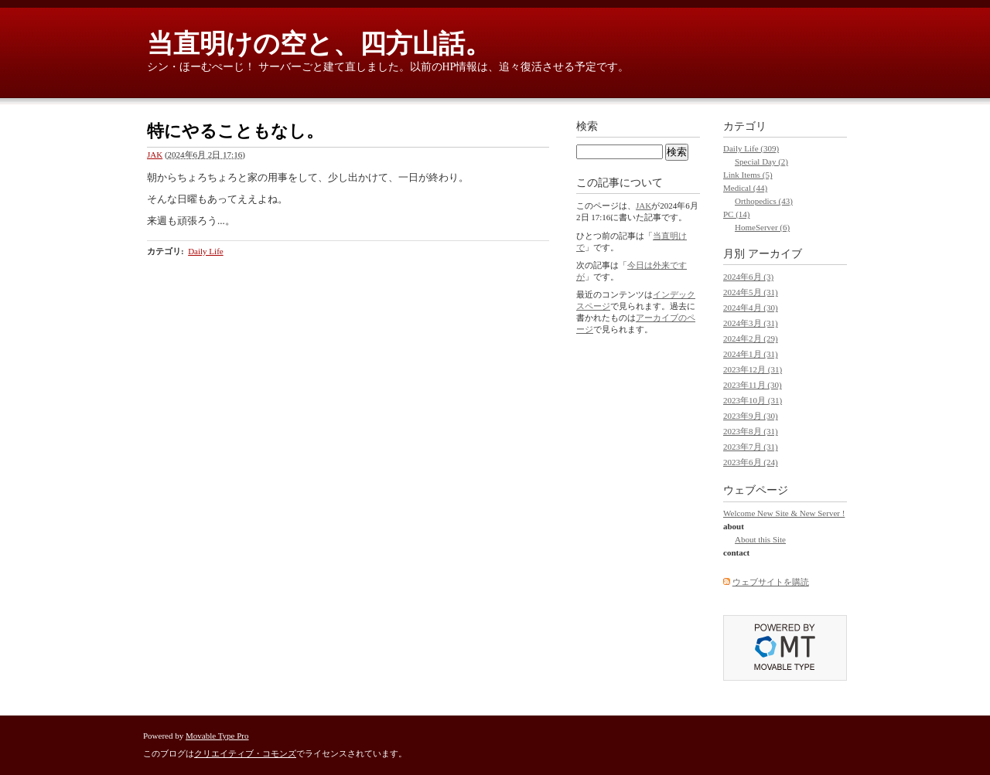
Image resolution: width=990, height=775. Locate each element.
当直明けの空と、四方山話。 (319, 43)
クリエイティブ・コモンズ (245, 753)
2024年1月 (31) (750, 354)
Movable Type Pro (217, 735)
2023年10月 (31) (752, 400)
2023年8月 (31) (750, 431)
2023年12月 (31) (752, 369)
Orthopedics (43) (764, 201)
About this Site (760, 539)
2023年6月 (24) (750, 462)
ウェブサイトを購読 (770, 581)
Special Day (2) (761, 161)
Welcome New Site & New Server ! (784, 513)
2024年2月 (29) (750, 338)
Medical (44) (745, 187)
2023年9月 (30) (750, 415)
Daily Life (206, 251)
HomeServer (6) (762, 227)
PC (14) (736, 214)
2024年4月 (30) (750, 307)
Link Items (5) (748, 174)
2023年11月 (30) (752, 384)
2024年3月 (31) (750, 323)
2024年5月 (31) (750, 292)
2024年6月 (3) (748, 276)
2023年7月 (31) (750, 446)
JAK (154, 154)
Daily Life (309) (751, 148)
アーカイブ (775, 254)
